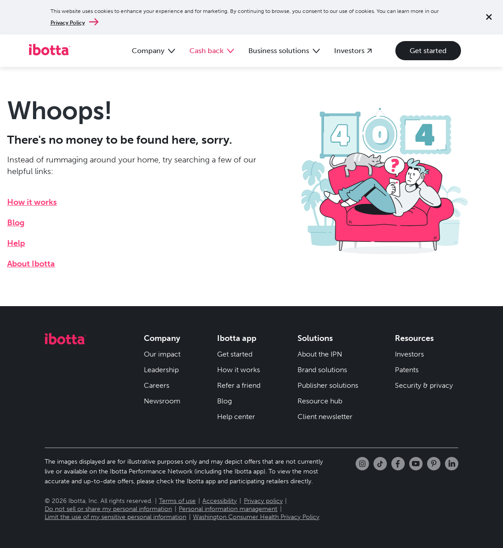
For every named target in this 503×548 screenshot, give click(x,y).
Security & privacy (424, 385)
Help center (236, 416)
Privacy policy (263, 501)
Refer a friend (238, 385)
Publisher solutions (328, 385)
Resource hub (320, 401)
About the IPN (320, 354)
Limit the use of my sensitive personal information (115, 517)
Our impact (162, 354)
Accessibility (219, 501)
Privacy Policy (67, 23)
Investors (409, 354)
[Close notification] (489, 17)
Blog (16, 223)
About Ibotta (31, 264)
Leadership (161, 369)
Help (16, 243)
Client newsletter (325, 416)
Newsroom (162, 401)
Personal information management (228, 509)
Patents (407, 369)
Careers (156, 385)
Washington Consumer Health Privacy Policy (256, 517)
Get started (428, 50)
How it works (32, 202)
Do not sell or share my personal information (108, 509)
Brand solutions (322, 369)
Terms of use (177, 501)
